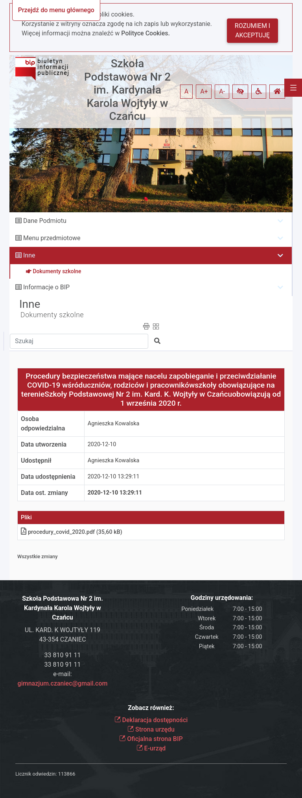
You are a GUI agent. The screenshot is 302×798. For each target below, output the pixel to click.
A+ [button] (204, 91)
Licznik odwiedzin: (36, 774)
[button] (240, 92)
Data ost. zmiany (44, 492)
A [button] (186, 91)
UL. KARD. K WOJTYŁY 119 (62, 630)
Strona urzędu (151, 729)
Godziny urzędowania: (222, 597)
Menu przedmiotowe (52, 238)
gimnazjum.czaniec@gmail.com (63, 683)
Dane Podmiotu (44, 220)
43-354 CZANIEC (62, 639)
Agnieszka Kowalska (114, 423)
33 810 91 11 (62, 655)
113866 (67, 774)
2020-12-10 (102, 444)
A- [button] (222, 91)
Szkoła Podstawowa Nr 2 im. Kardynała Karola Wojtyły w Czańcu (127, 90)
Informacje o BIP (46, 287)
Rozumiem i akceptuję (252, 30)
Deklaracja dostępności (151, 720)
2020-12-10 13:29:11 (114, 476)
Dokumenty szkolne (52, 315)
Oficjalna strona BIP (150, 739)
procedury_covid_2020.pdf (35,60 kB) (71, 532)
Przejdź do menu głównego (56, 10)
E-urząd (151, 748)
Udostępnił (36, 460)
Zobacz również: (151, 708)
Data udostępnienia (48, 476)
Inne (29, 255)
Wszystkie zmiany (37, 556)
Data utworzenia (43, 444)
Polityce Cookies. (145, 33)
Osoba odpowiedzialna (43, 423)
